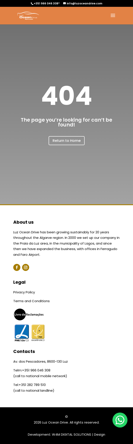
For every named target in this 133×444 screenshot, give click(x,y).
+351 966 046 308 (36, 370)
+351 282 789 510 (32, 384)
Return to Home (67, 140)
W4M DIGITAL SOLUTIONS (71, 434)
